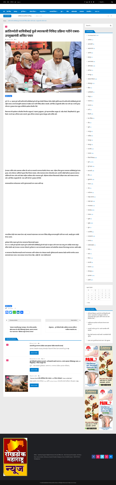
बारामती (90, 171)
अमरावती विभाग (53, 11)
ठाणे (89, 109)
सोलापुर (90, 271)
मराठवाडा (90, 205)
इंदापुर (89, 57)
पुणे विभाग (23, 11)
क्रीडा (8, 2)
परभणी (89, 149)
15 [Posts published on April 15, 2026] (95, 295)
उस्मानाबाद (90, 61)
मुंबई (89, 223)
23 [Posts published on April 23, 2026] (98, 297)
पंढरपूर (89, 140)
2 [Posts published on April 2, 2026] (98, 292)
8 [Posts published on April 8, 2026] (95, 293)
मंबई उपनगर (91, 197)
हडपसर (90, 275)
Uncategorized (92, 35)
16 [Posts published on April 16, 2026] (98, 295)
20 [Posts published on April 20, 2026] (88, 297)
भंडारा (89, 184)
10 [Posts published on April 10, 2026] (102, 293)
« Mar (88, 302)
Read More (34, 353)
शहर (89, 253)
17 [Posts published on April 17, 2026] (102, 295)
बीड (89, 175)
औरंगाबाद (90, 66)
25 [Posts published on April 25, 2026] (105, 297)
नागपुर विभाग (42, 11)
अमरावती (90, 44)
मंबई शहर (90, 201)
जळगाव (90, 101)
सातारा (89, 267)
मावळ (89, 214)
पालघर (89, 153)
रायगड (89, 240)
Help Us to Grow (72, 482)
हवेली (89, 280)
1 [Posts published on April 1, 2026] (95, 292)
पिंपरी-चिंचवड (91, 157)
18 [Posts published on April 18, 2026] (105, 295)
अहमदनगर (90, 48)
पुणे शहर (90, 166)
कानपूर (89, 74)
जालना (89, 105)
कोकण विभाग (33, 11)
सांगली (89, 262)
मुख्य (89, 219)
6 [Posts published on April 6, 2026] (88, 293)
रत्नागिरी (90, 232)
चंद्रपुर (89, 96)
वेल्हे (89, 249)
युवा (15, 2)
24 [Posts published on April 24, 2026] (102, 297)
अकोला (90, 40)
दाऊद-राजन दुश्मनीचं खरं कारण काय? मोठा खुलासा (99, 340)
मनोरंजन (12, 2)
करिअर (4, 2)
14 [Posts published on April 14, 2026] (91, 295)
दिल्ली (89, 114)
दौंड (89, 122)
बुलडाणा (90, 179)
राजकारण (82, 11)
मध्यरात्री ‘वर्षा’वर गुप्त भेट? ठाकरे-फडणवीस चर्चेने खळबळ (98, 329)
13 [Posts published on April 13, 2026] (88, 295)
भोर (89, 188)
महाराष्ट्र (15, 11)
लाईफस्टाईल (74, 11)
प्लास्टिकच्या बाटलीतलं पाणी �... (25, 16)
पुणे (6, 26)
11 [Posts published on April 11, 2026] (105, 293)
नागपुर (89, 131)
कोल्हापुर (90, 83)
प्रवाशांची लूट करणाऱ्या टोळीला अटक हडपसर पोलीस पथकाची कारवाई (46, 346)
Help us (97, 11)
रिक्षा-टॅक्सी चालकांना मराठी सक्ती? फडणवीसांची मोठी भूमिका (99, 335)
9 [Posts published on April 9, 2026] (98, 293)
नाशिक (89, 136)
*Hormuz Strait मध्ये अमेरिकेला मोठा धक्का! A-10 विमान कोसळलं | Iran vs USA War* (51, 378)
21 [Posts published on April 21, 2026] (91, 297)
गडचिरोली (90, 92)
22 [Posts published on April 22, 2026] (95, 297)
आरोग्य (89, 53)
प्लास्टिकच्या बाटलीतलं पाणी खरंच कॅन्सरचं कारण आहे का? (98, 323)
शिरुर (89, 258)
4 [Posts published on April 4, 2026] (105, 292)
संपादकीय (89, 11)
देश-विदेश (9, 11)
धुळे (89, 127)
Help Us (18, 2)
